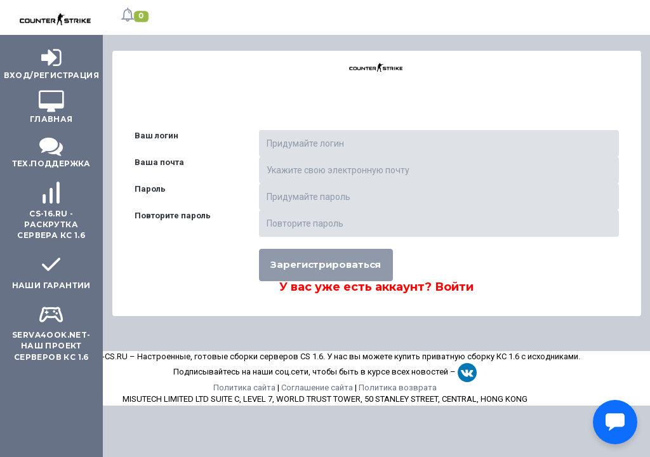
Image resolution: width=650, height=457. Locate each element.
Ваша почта (159, 162)
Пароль (150, 189)
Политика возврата (398, 387)
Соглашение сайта (317, 387)
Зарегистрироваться (325, 264)
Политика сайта (244, 387)
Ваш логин (156, 135)
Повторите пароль (173, 215)
